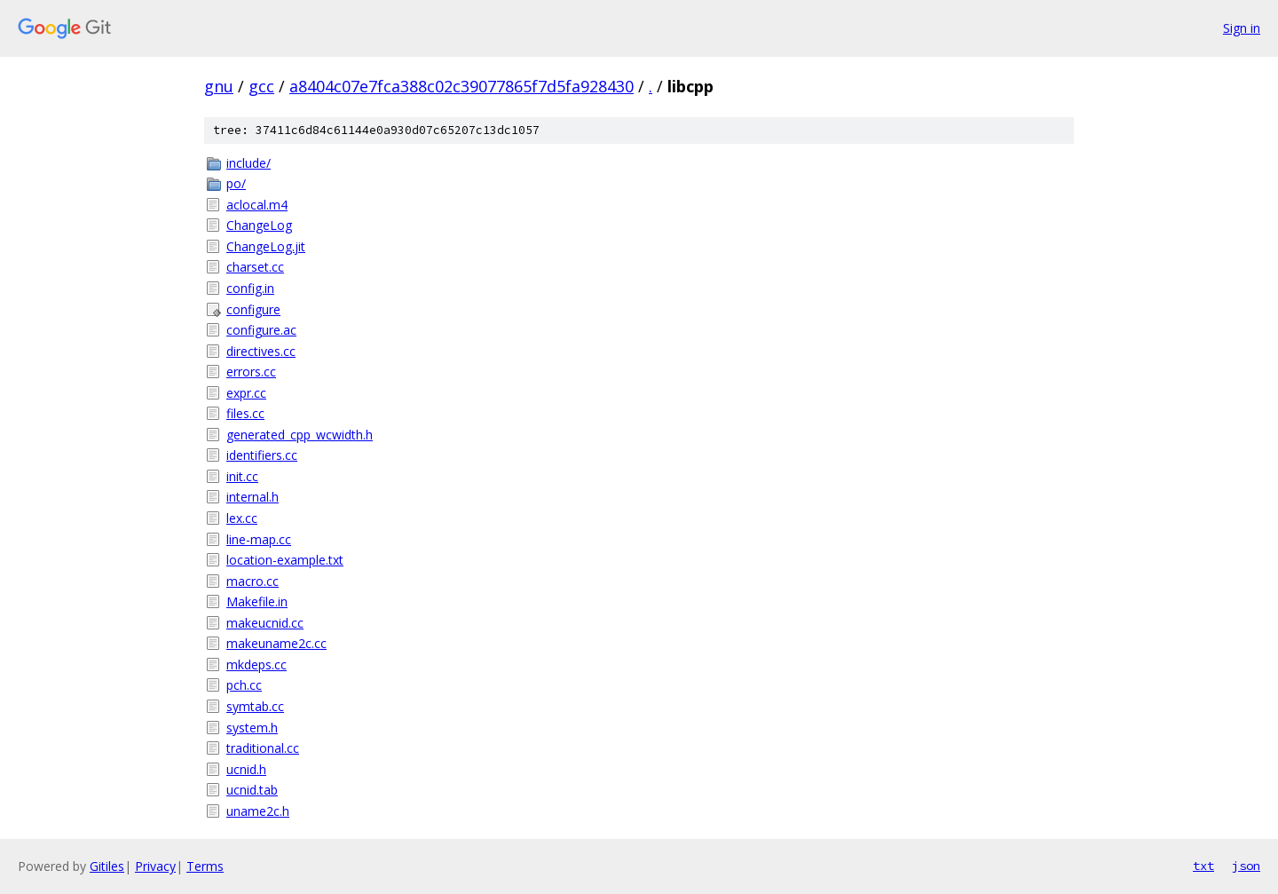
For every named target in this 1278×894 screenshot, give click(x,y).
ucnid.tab (252, 789)
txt (1203, 866)
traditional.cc (262, 748)
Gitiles (107, 866)
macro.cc (252, 581)
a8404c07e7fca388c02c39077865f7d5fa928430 (461, 86)
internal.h (252, 496)
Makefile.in (257, 601)
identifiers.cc (261, 455)
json (1246, 866)
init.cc (242, 476)
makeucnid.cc (265, 622)
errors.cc (251, 371)
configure (253, 309)
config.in (250, 288)
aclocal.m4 (257, 204)
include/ (248, 162)
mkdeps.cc (256, 664)
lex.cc (241, 518)
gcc (261, 86)
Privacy (155, 866)
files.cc (245, 413)
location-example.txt (284, 559)
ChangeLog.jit (265, 246)
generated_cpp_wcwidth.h (299, 434)
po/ (236, 183)
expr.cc (246, 392)
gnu (218, 86)
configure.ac (261, 329)
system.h (252, 727)
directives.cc (261, 351)
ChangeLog (259, 225)
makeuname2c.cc (276, 643)
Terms (205, 866)
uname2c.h (257, 811)
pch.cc (244, 684)
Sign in (1241, 28)
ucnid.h (246, 769)
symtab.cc (255, 706)
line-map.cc (258, 539)
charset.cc (255, 266)
